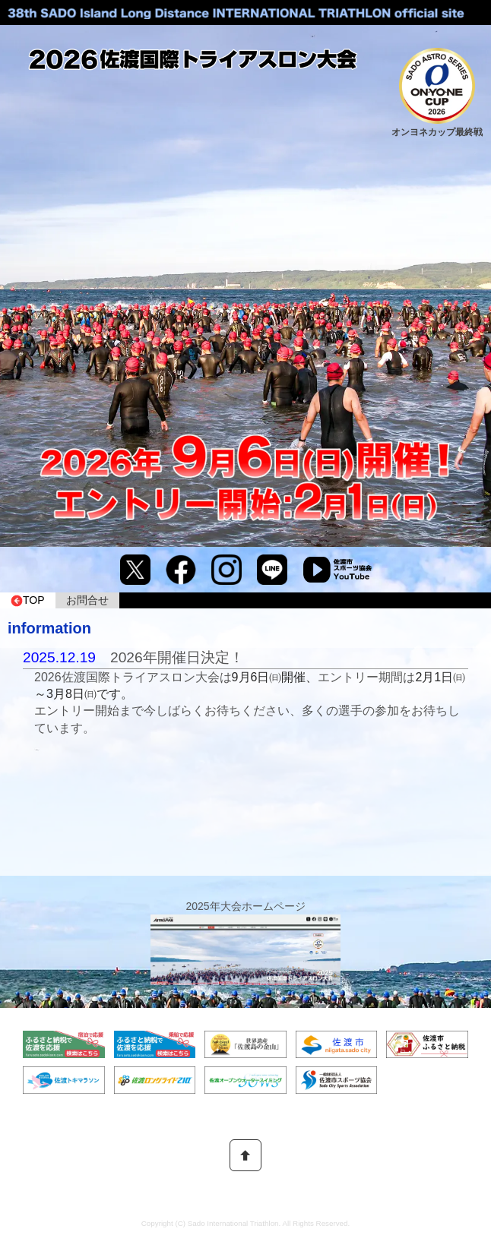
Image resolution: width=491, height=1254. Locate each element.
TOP (28, 600)
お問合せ (87, 600)
